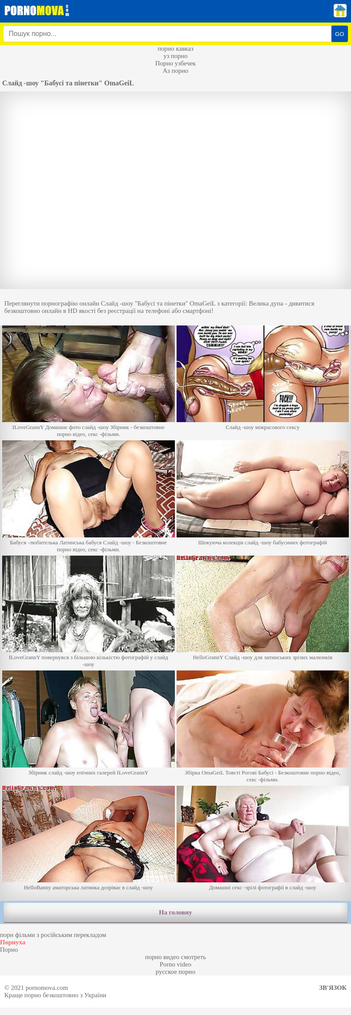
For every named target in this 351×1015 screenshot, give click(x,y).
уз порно (176, 55)
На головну (175, 912)
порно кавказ (175, 48)
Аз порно (175, 70)
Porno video (175, 964)
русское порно (175, 971)
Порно (9, 949)
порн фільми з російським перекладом (53, 934)
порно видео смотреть (175, 956)
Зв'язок (333, 987)
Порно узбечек (175, 63)
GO (339, 34)
